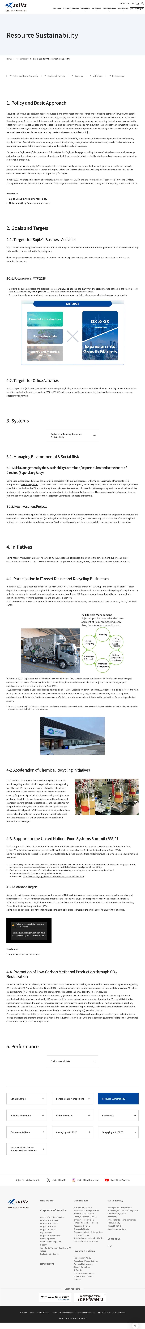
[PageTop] (135, 1326)
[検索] (142, 3)
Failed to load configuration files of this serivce (29, 925)
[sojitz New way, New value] (15, 7)
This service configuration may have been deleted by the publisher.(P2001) (28, 934)
